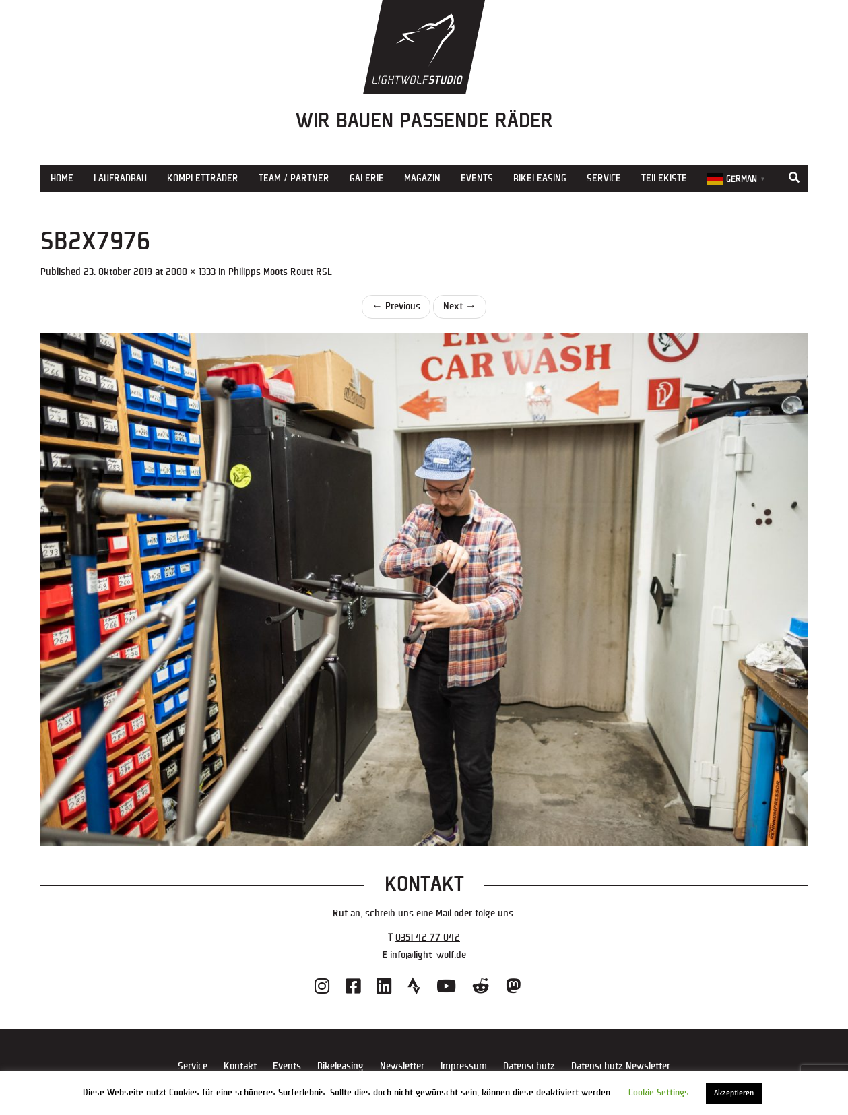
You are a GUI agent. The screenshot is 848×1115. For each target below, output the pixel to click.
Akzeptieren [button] (734, 1093)
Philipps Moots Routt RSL (280, 272)
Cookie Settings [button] (658, 1092)
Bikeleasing (539, 178)
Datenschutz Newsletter (620, 1066)
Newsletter (402, 1066)
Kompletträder (202, 178)
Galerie (367, 178)
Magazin (422, 178)
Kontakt (240, 1066)
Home (62, 178)
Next (459, 306)
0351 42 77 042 (427, 937)
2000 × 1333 (191, 272)
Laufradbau (120, 178)
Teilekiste (664, 178)
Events (477, 178)
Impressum (464, 1066)
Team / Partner (294, 178)
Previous (396, 306)
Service (604, 178)
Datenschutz (529, 1066)
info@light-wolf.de (428, 955)
